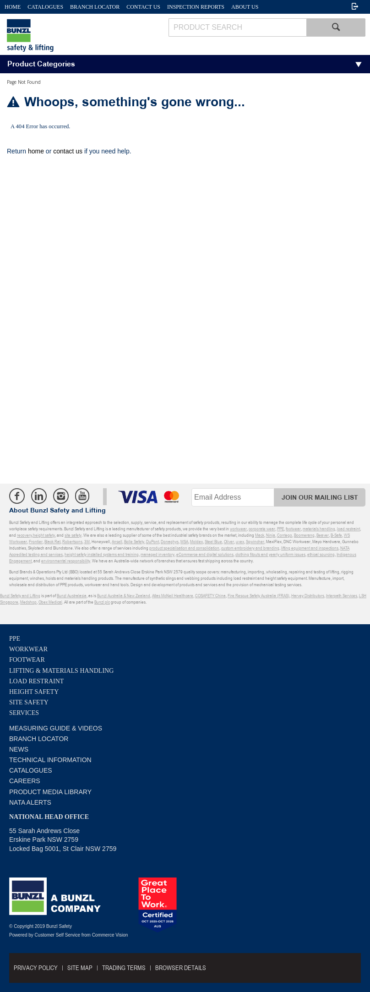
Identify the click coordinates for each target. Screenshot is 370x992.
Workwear (28, 649)
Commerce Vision (110, 934)
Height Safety (34, 691)
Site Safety (29, 702)
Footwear (27, 659)
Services (24, 712)
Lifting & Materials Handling (61, 670)
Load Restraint (36, 681)
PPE (14, 638)
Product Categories (41, 64)
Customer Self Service (57, 934)
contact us (67, 151)
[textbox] (237, 27)
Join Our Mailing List (320, 497)
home (36, 151)
